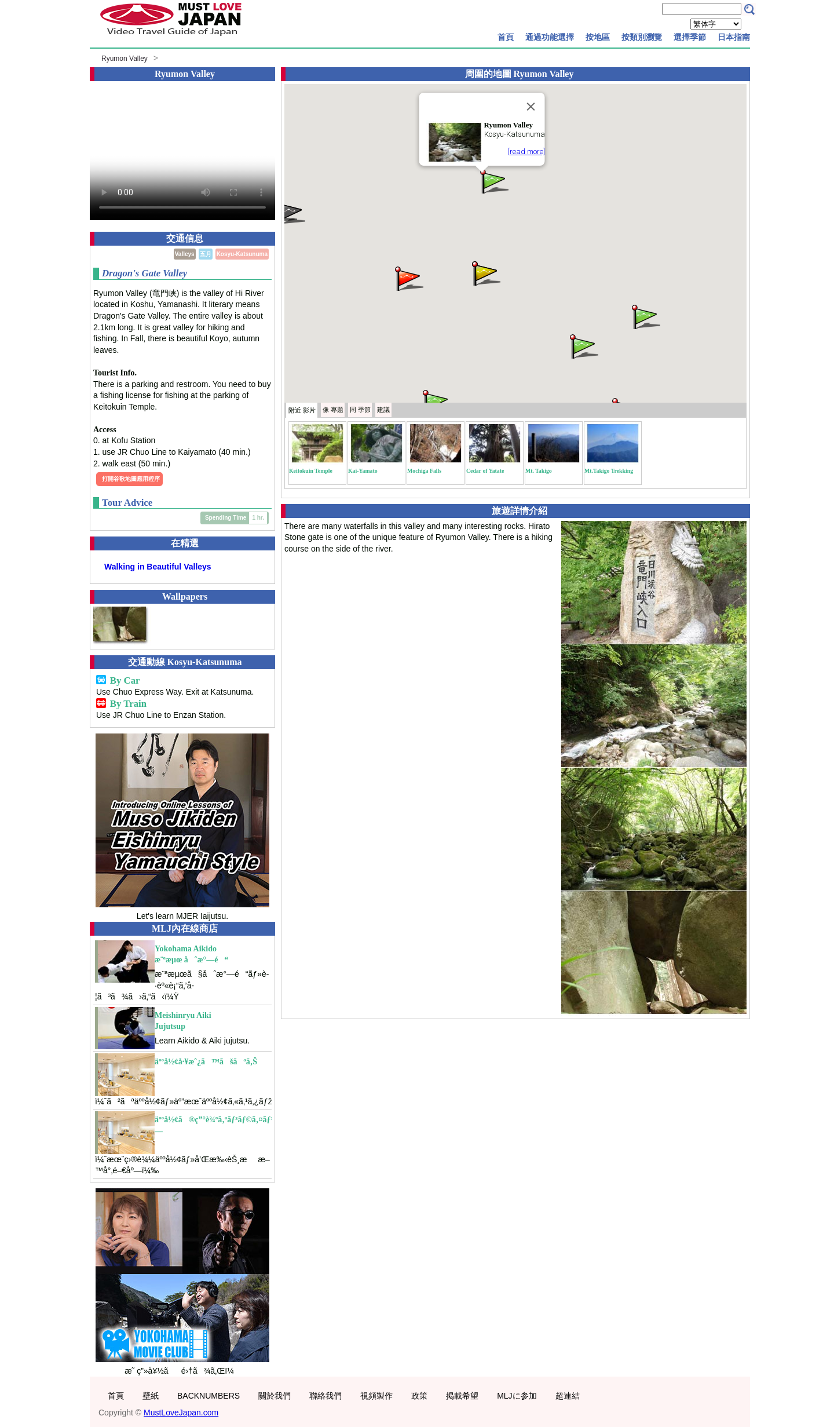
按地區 (598, 37)
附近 (302, 410)
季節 (360, 409)
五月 (205, 254)
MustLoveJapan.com (181, 1412)
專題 (333, 409)
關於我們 (274, 1395)
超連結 (567, 1395)
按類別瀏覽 (641, 37)
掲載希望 (462, 1395)
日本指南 (734, 37)
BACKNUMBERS (208, 1395)
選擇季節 (690, 37)
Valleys (185, 254)
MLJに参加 (516, 1395)
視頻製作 (376, 1395)
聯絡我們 (325, 1395)
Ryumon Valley (124, 58)
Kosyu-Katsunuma (242, 254)
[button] (493, 180)
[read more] (526, 151)
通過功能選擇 (549, 37)
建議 (383, 409)
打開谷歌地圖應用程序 (131, 479)
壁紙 (150, 1395)
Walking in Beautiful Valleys (157, 566)
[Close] (531, 107)
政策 (419, 1395)
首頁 (506, 37)
